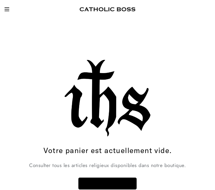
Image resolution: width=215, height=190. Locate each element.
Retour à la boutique (107, 183)
